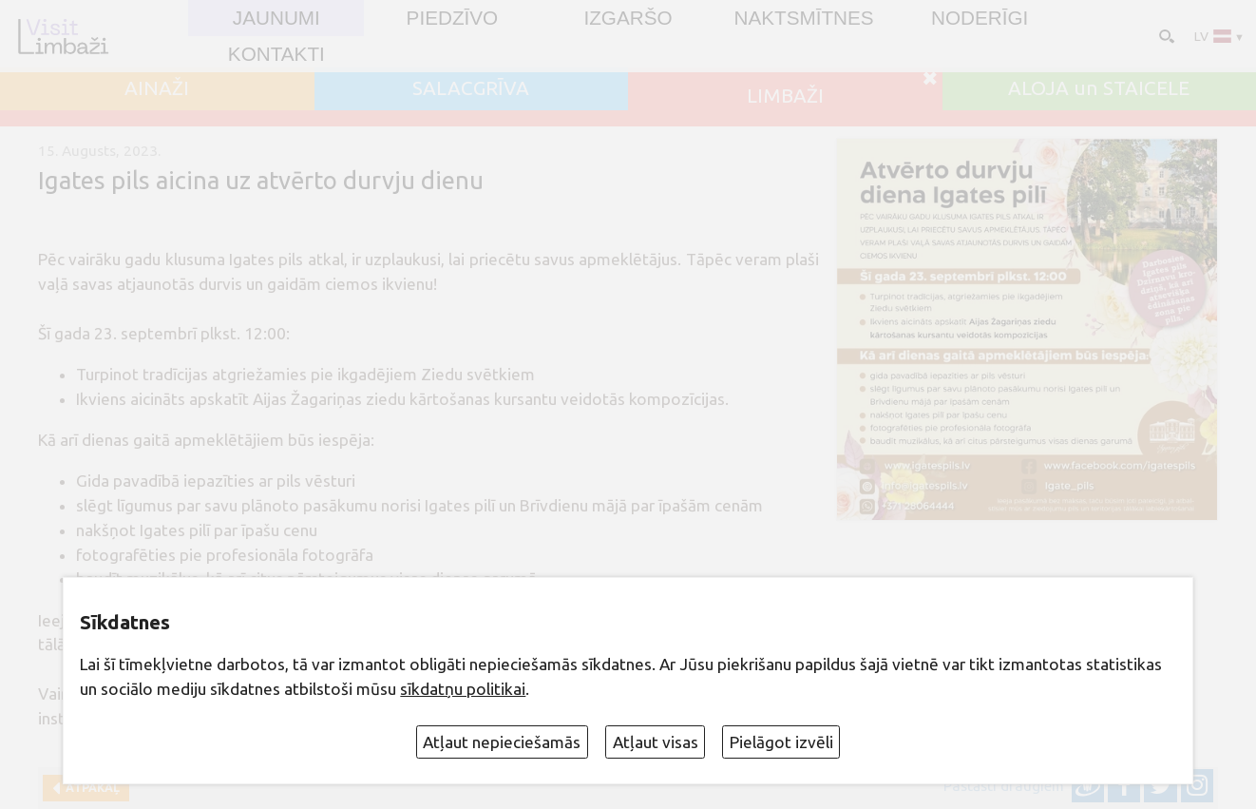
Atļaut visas (655, 742)
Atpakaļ (90, 787)
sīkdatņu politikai (462, 689)
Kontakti (276, 55)
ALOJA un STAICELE (1098, 89)
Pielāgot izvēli (781, 742)
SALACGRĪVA (470, 89)
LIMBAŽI (785, 96)
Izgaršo (627, 19)
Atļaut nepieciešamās (501, 742)
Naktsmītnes (803, 19)
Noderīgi (979, 19)
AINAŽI (156, 89)
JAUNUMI (276, 19)
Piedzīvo (453, 19)
